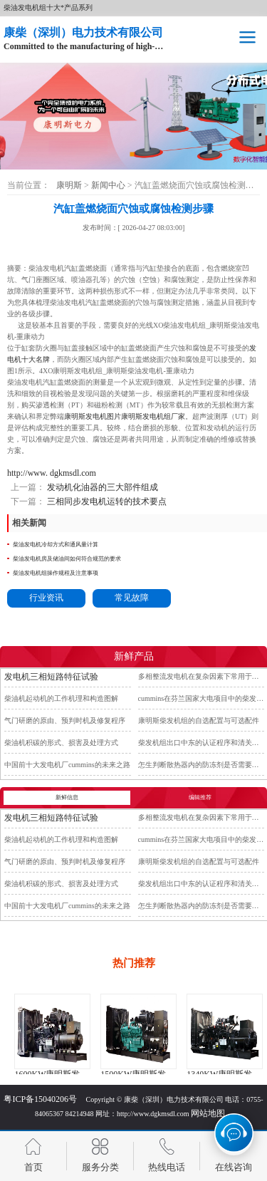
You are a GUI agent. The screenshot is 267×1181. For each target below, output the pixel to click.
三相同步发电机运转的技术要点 (106, 501)
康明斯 (69, 185)
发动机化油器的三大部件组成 (101, 487)
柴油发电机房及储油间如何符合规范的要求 (67, 559)
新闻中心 (109, 185)
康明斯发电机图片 (92, 416)
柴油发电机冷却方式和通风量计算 (55, 544)
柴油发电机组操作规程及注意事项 (55, 573)
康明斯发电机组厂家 (153, 416)
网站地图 (208, 1113)
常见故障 (132, 598)
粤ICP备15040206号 (40, 1099)
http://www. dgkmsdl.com (51, 473)
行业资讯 (46, 598)
